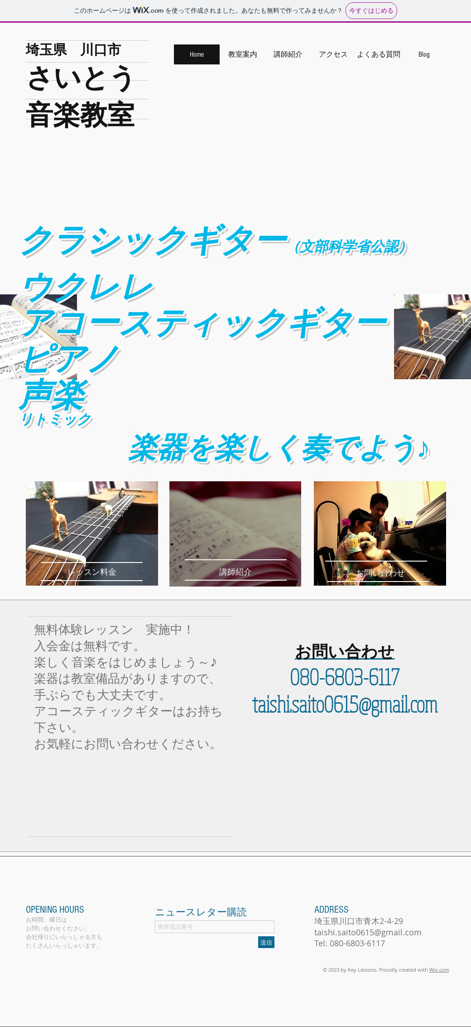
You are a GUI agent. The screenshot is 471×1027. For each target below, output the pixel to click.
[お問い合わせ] (379, 573)
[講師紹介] (235, 572)
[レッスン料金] (92, 572)
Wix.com (439, 969)
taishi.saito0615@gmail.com (344, 704)
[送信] (266, 942)
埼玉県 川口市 (73, 49)
